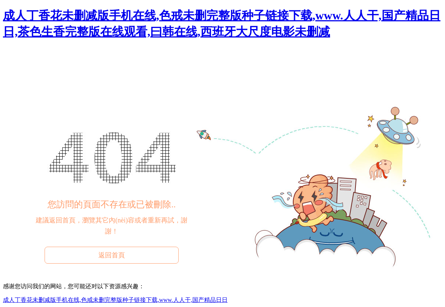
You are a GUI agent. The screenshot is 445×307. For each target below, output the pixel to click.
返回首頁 (111, 255)
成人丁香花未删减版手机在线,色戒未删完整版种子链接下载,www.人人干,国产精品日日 (115, 300)
